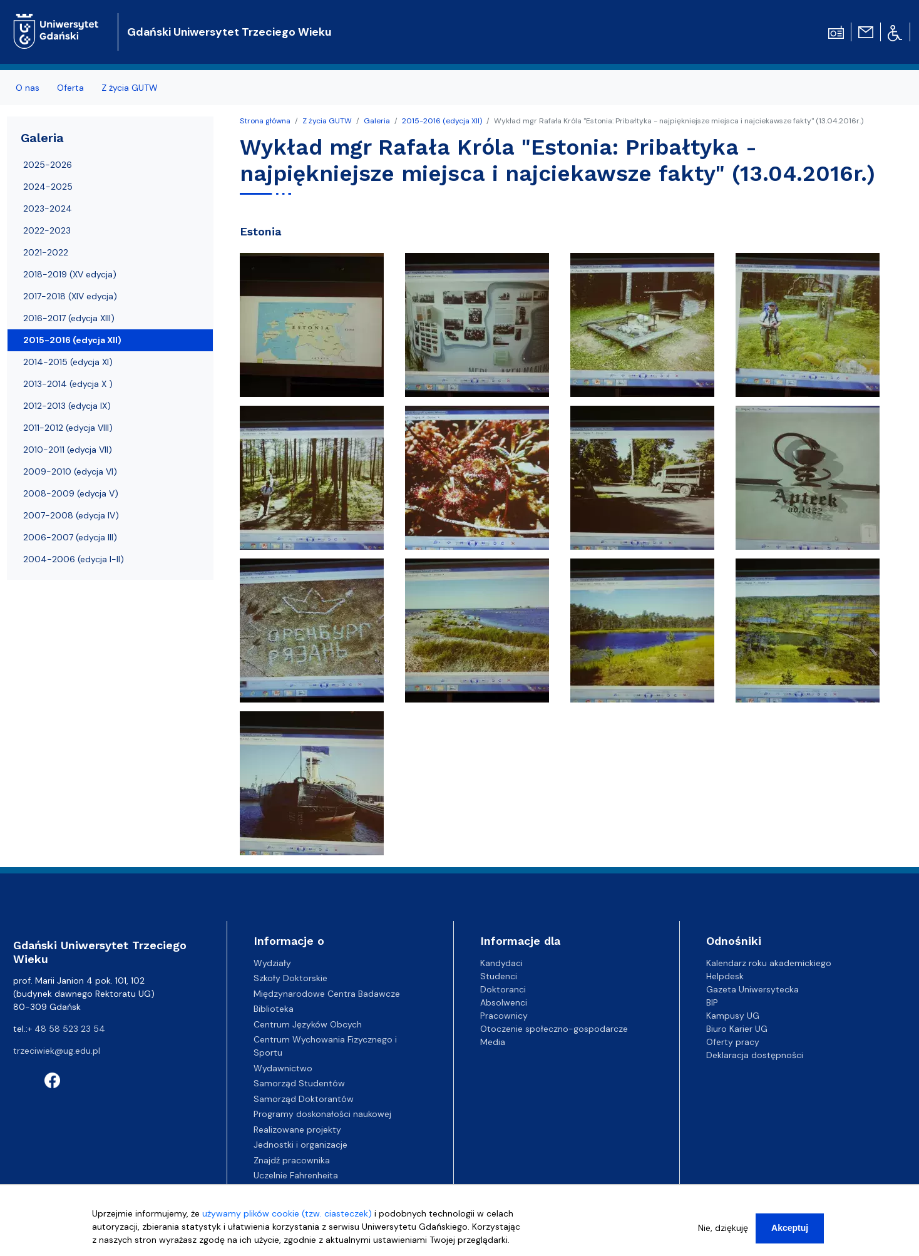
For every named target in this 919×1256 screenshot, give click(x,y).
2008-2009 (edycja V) (70, 493)
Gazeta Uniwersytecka (752, 989)
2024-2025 (48, 186)
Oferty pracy (732, 1042)
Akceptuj (789, 1232)
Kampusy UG (732, 1015)
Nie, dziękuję (723, 1232)
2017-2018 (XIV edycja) (70, 296)
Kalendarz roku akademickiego (768, 963)
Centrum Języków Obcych (308, 1024)
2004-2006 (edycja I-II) (73, 559)
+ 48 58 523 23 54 (66, 1028)
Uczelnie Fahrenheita (296, 1175)
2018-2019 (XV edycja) (69, 274)
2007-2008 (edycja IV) (71, 515)
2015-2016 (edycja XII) (442, 121)
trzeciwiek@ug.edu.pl (56, 1050)
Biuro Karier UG (737, 1028)
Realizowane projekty (297, 1129)
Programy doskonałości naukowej (322, 1114)
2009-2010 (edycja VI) (70, 471)
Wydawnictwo (283, 1068)
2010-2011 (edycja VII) (67, 449)
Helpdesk (725, 976)
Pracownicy (504, 1015)
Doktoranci (503, 989)
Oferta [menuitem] (70, 87)
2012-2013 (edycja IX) (67, 405)
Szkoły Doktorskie (290, 978)
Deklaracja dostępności (754, 1055)
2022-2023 (47, 230)
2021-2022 (45, 252)
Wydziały (272, 963)
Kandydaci (501, 963)
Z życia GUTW (327, 121)
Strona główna (265, 121)
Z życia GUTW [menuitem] (129, 87)
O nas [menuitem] (27, 87)
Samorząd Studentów (299, 1083)
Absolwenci (503, 1002)
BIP (712, 1002)
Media (492, 1042)
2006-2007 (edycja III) (70, 537)
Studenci (498, 976)
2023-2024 (47, 208)
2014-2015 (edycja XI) (68, 362)
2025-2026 (47, 164)
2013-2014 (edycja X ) (68, 383)
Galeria (377, 121)
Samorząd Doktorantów (304, 1098)
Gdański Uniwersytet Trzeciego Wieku (229, 32)
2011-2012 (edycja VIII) (68, 427)
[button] (313, 328)
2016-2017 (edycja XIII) (69, 318)
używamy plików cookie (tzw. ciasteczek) (287, 1217)
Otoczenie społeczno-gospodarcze (554, 1028)
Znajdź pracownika (292, 1160)
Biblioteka (274, 1008)
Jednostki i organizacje (300, 1144)
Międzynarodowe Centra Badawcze (327, 993)
